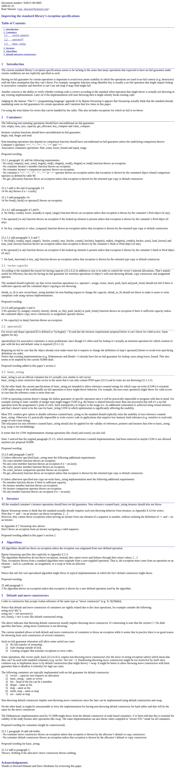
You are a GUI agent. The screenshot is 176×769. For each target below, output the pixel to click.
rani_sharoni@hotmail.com (33, 9)
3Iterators (9, 48)
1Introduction (10, 29)
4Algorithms (10, 51)
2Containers (10, 32)
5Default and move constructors (19, 54)
